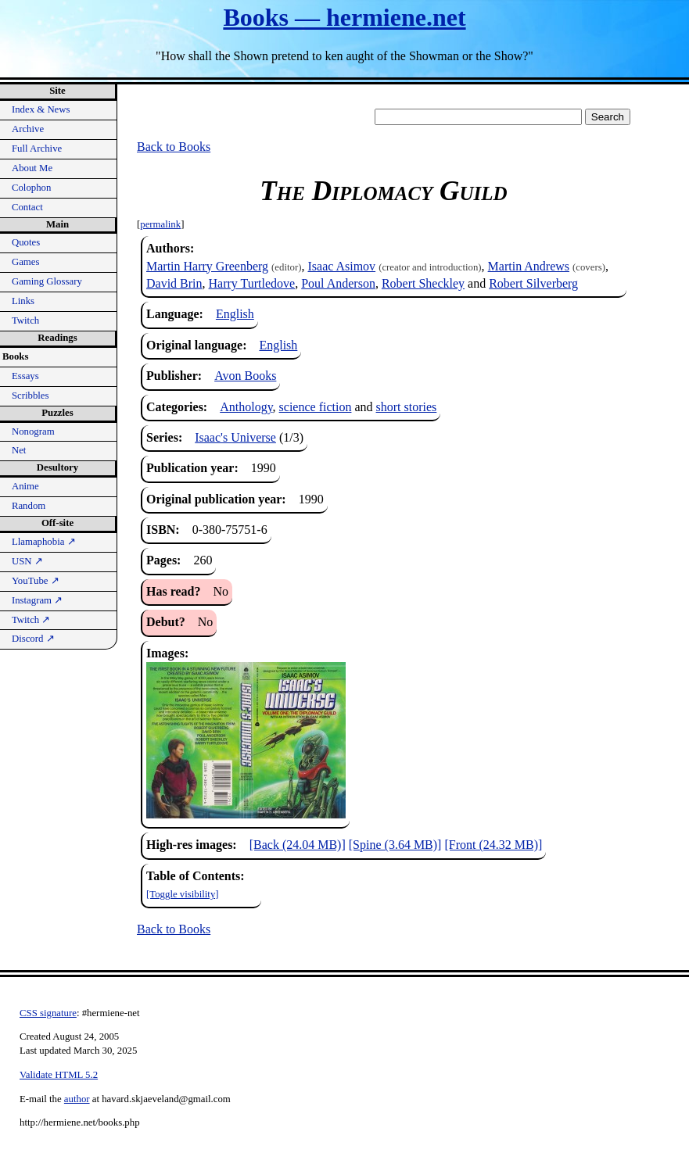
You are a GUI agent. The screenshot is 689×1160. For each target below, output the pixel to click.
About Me (32, 168)
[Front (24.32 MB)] (493, 844)
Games (26, 261)
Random (28, 505)
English (235, 313)
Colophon (31, 187)
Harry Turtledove (252, 283)
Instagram (37, 600)
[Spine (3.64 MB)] (395, 844)
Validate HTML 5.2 (59, 1074)
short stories (406, 407)
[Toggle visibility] (182, 894)
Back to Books (173, 146)
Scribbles (30, 395)
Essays (25, 376)
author (77, 1099)
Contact (27, 207)
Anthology (246, 407)
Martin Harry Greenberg (207, 266)
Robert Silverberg (533, 283)
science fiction (315, 407)
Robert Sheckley (423, 283)
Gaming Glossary (47, 281)
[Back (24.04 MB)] (297, 844)
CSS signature (48, 1013)
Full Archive (37, 148)
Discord (33, 638)
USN (27, 561)
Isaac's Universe (235, 437)
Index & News (41, 109)
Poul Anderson (338, 283)
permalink (160, 224)
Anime (25, 486)
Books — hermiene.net (344, 17)
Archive (28, 129)
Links (23, 300)
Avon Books (245, 375)
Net (19, 450)
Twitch (25, 320)
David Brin (174, 283)
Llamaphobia (44, 541)
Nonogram (33, 431)
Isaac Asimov (341, 266)
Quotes (26, 242)
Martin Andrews (528, 266)
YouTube (35, 580)
